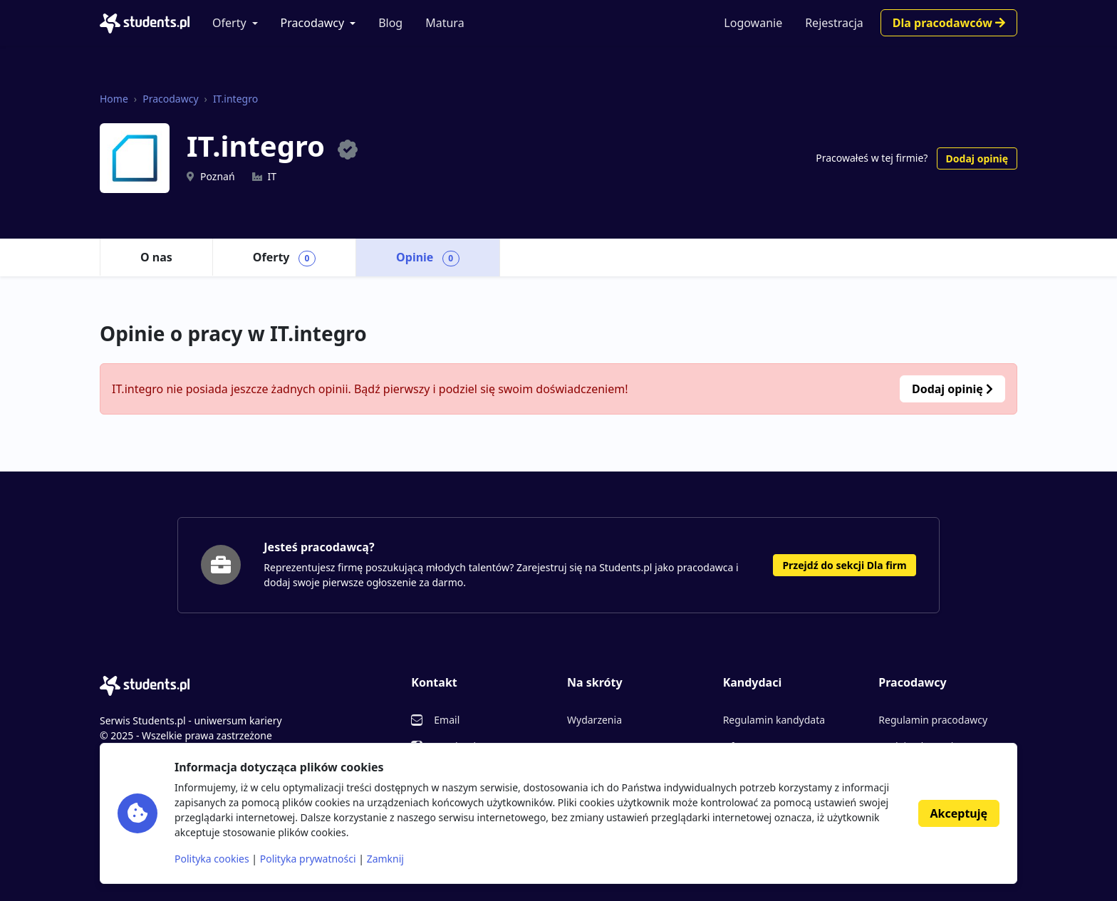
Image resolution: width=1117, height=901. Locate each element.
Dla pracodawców (949, 23)
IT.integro (235, 98)
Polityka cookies (212, 858)
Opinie (427, 257)
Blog (390, 23)
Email (446, 719)
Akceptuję (958, 813)
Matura (444, 23)
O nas (156, 257)
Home (114, 98)
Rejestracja (834, 23)
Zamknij (385, 858)
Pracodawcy (313, 23)
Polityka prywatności (308, 858)
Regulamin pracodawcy (932, 719)
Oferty (229, 23)
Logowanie (753, 23)
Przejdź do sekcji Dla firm (844, 565)
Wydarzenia (594, 719)
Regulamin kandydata (774, 719)
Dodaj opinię (977, 158)
